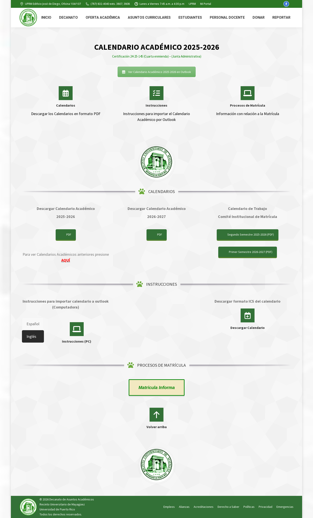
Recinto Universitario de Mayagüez (62, 504)
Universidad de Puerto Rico (57, 509)
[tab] (33, 324)
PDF (68, 234)
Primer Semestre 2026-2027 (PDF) (250, 252)
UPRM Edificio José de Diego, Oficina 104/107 (50, 4)
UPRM (192, 4)
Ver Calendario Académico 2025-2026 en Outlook (156, 72)
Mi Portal (205, 4)
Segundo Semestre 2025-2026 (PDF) (250, 234)
